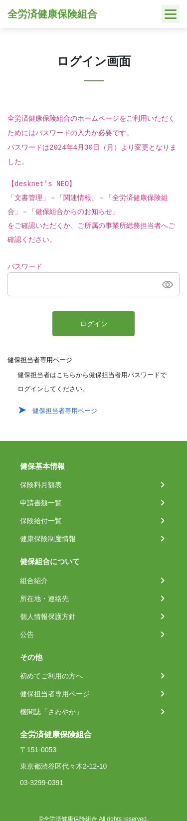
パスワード (24, 267)
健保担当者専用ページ (64, 410)
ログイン (94, 324)
